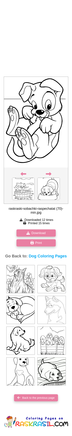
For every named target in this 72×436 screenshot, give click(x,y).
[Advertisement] (36, 39)
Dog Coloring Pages (48, 256)
